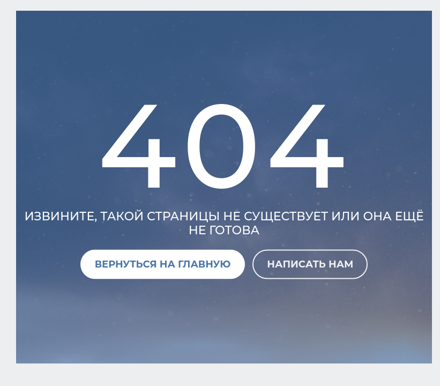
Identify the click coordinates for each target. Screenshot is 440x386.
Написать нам (310, 264)
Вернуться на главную (163, 264)
